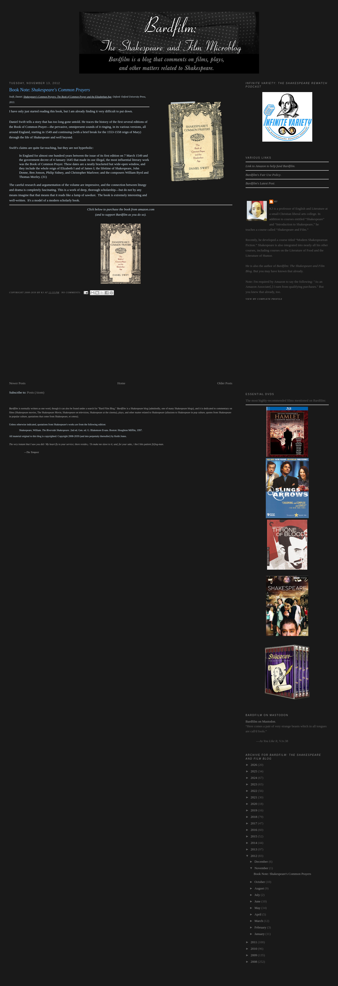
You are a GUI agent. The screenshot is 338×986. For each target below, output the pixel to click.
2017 (254, 823)
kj (275, 201)
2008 (254, 961)
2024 (254, 778)
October (260, 882)
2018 (254, 817)
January (260, 934)
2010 (254, 948)
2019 (254, 810)
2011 (254, 942)
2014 (254, 843)
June (258, 901)
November (262, 868)
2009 (254, 955)
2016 (254, 830)
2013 (254, 849)
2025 (254, 771)
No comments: (71, 292)
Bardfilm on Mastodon (260, 721)
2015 (254, 836)
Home (121, 383)
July (258, 895)
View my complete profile (264, 299)
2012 (254, 856)
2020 (254, 804)
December (262, 861)
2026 (254, 765)
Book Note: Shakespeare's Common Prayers (282, 874)
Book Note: (49, 89)
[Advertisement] (120, 343)
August (260, 888)
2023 (254, 784)
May (258, 908)
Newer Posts (17, 383)
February (261, 927)
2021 (254, 797)
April (258, 914)
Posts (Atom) (35, 392)
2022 (254, 791)
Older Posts (224, 383)
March (259, 921)
